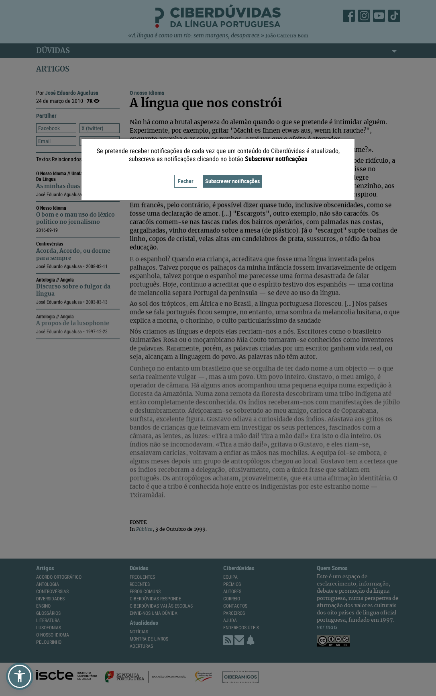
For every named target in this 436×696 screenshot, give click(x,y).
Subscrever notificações (232, 181)
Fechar (186, 181)
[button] (19, 676)
